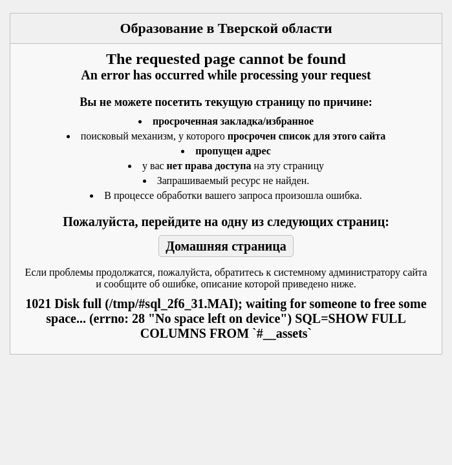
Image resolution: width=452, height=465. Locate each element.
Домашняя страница (226, 246)
